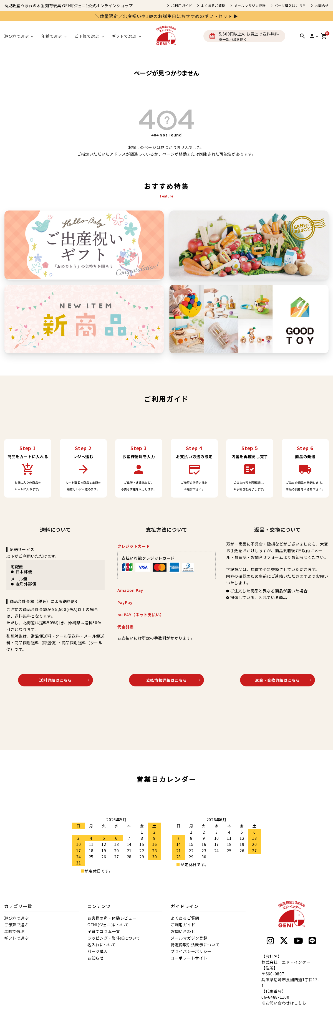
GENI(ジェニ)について (108, 924)
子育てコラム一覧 (103, 931)
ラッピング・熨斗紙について (113, 938)
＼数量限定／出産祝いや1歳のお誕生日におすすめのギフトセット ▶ (166, 16)
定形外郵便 (26, 584)
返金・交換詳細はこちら (277, 680)
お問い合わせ (183, 931)
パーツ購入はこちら (290, 5)
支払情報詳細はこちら (166, 680)
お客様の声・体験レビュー (111, 918)
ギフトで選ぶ (16, 938)
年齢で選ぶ (14, 931)
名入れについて (101, 944)
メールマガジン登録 (250, 5)
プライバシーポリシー (191, 951)
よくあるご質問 (213, 5)
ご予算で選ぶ (16, 924)
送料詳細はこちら (55, 680)
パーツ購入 (97, 951)
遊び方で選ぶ (16, 918)
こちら (300, 1003)
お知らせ (95, 958)
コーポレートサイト (189, 958)
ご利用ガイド (181, 5)
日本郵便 (24, 571)
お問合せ (322, 5)
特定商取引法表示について (195, 944)
